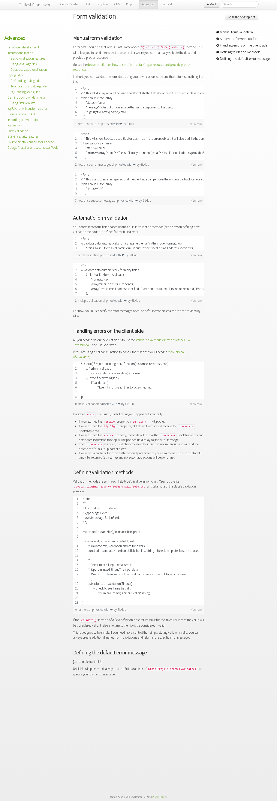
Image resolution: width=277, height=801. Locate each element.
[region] (138, 102)
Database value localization (29, 70)
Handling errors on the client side (242, 45)
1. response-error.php (89, 124)
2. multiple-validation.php (91, 300)
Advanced (148, 4)
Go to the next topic (242, 17)
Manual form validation (234, 32)
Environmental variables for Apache (30, 142)
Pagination (14, 125)
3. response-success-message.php (97, 200)
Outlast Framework (36, 4)
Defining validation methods (238, 52)
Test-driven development (23, 47)
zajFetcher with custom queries (27, 108)
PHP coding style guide (25, 81)
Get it (212, 4)
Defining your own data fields (26, 97)
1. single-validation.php (90, 255)
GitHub (131, 124)
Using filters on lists (23, 103)
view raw (196, 124)
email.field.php (84, 610)
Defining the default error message (243, 58)
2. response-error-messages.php (96, 164)
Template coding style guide (28, 86)
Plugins (131, 4)
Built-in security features (22, 136)
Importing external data (22, 120)
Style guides (15, 75)
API (88, 4)
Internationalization (20, 53)
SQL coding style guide (25, 92)
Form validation (17, 131)
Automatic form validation (237, 38)
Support (167, 4)
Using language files (24, 64)
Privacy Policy (159, 796)
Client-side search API (21, 114)
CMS (117, 4)
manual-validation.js (88, 404)
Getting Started (69, 4)
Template (102, 4)
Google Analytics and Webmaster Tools (32, 148)
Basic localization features (28, 58)
